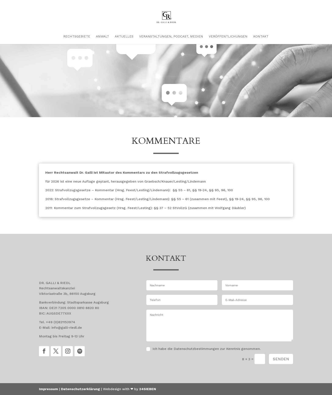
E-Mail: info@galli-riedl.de (60, 328)
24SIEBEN (147, 389)
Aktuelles (124, 36)
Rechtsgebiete (76, 36)
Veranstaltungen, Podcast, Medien (171, 36)
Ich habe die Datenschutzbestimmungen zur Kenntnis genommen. (206, 349)
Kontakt (260, 36)
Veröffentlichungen (228, 36)
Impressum (48, 389)
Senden (281, 359)
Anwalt (102, 36)
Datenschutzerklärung (80, 389)
